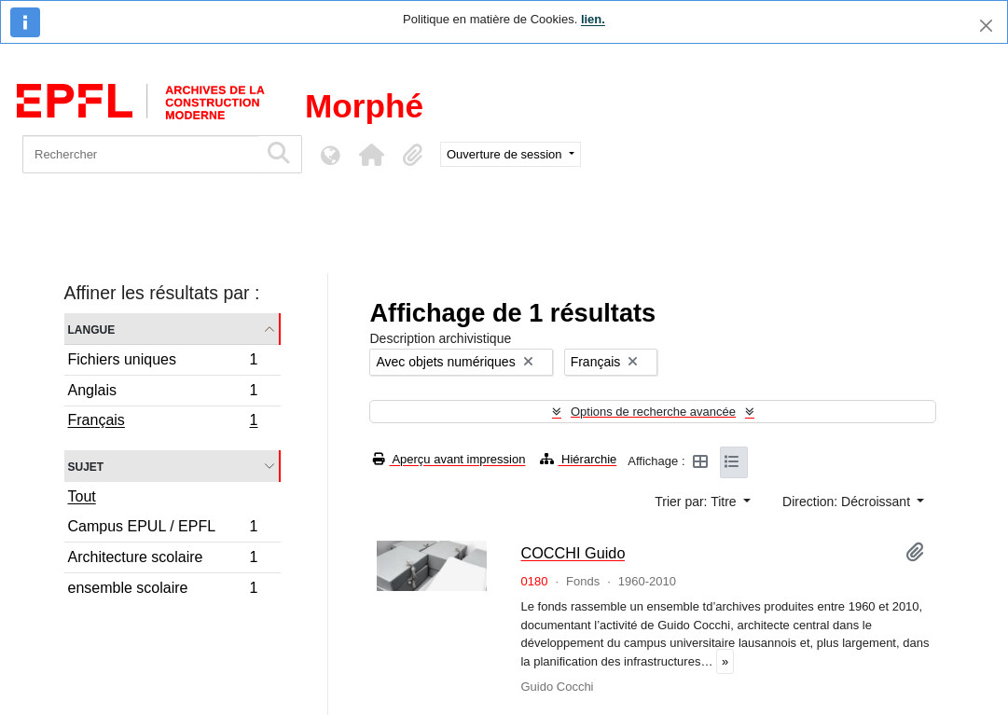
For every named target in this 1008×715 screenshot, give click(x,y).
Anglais (162, 392)
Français (162, 422)
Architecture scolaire (162, 559)
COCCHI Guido (572, 552)
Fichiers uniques (162, 362)
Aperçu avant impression (449, 459)
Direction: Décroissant (848, 501)
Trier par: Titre (697, 501)
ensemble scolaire (162, 590)
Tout (82, 496)
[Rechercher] (140, 154)
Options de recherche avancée (653, 412)
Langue (92, 328)
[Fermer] (986, 25)
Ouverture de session (506, 154)
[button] (371, 154)
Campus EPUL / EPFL (162, 529)
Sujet (86, 465)
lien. (593, 19)
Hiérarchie (578, 459)
